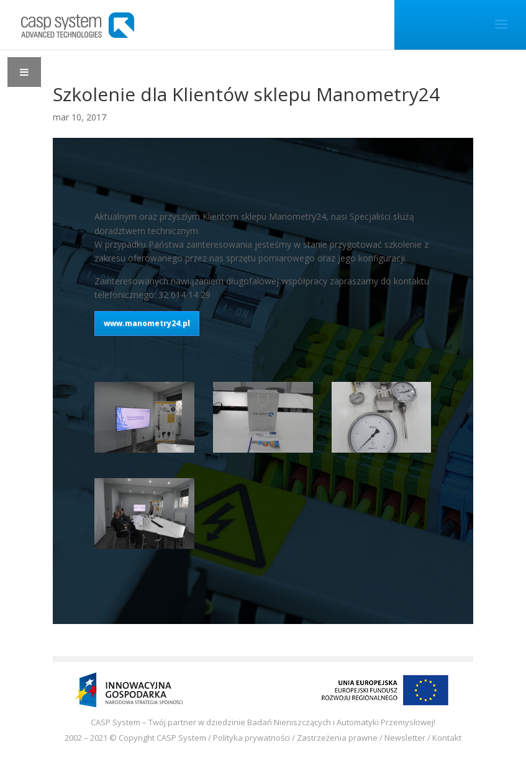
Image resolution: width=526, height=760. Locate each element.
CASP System (181, 737)
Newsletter (404, 737)
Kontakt (446, 737)
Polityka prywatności (251, 737)
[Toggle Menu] (24, 72)
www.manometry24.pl (147, 323)
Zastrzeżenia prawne (337, 737)
